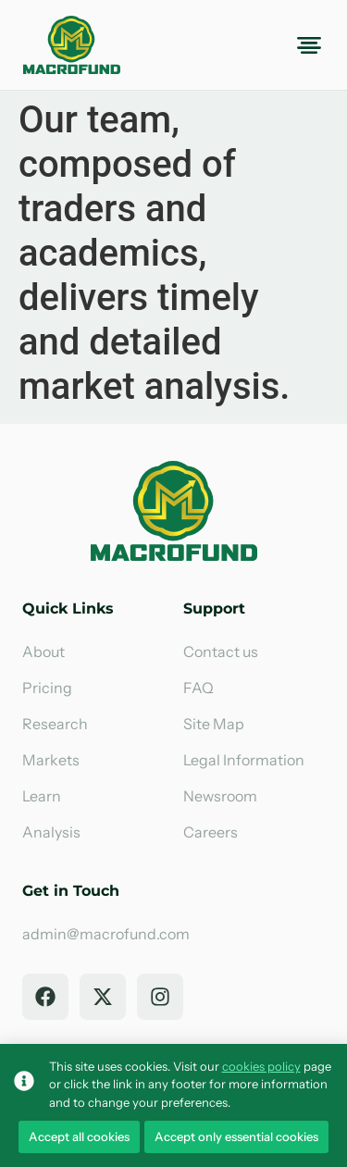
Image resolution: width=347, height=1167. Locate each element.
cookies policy (261, 1066)
